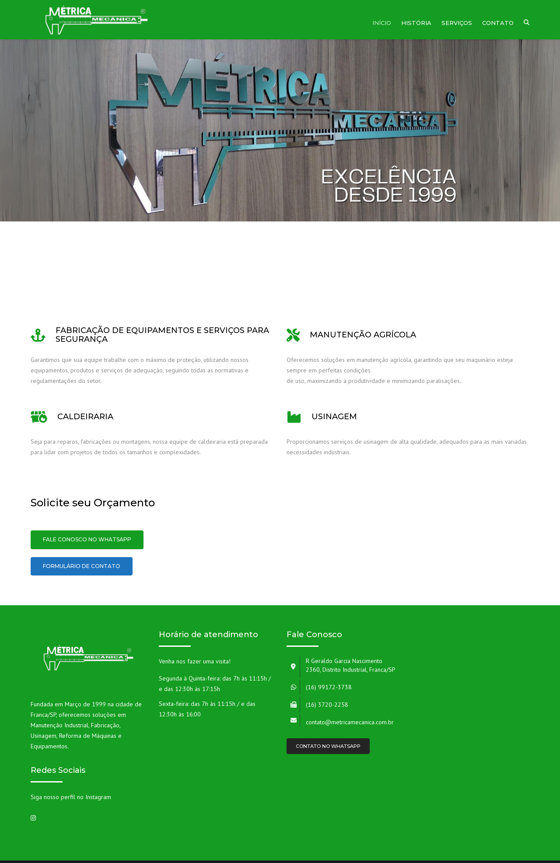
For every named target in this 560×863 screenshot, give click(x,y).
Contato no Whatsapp (328, 746)
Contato (498, 22)
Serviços (456, 22)
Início (381, 22)
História (416, 22)
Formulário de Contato (81, 566)
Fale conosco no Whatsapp (87, 539)
